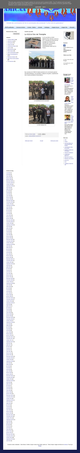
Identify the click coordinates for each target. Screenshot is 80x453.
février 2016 (8, 372)
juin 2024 (8, 210)
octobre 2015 (9, 379)
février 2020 (8, 294)
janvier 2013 (8, 432)
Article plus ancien (54, 140)
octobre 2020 (9, 281)
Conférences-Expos (12, 46)
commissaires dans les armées (69, 148)
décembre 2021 (9, 259)
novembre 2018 (9, 319)
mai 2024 (8, 211)
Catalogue (46, 27)
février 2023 (8, 236)
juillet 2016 (8, 364)
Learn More (38, 7)
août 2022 (8, 246)
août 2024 (8, 207)
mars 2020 (8, 293)
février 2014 (8, 411)
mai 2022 (8, 250)
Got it (44, 7)
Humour (9, 47)
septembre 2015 (9, 380)
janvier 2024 (8, 218)
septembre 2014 (9, 400)
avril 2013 (8, 427)
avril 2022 (8, 252)
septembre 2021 (9, 263)
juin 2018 (8, 327)
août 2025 (8, 187)
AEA (65, 140)
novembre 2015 (9, 377)
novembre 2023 (9, 221)
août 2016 (8, 362)
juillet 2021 (8, 267)
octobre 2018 (9, 320)
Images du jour (55, 27)
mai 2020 (8, 289)
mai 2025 (8, 192)
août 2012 (8, 440)
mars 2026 (8, 176)
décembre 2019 (9, 297)
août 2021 (8, 265)
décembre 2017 (9, 336)
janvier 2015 (8, 393)
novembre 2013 (9, 416)
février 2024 (8, 216)
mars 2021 (8, 273)
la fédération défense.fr (67, 155)
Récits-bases (10, 50)
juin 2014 (8, 405)
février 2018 (8, 333)
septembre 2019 (9, 302)
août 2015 (8, 382)
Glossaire (72, 27)
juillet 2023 (8, 228)
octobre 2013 (9, 418)
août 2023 (8, 226)
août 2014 (8, 401)
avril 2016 (8, 369)
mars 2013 (8, 429)
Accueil (41, 140)
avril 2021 (8, 272)
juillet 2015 (8, 383)
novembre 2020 (9, 280)
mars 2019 (8, 312)
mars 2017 (8, 351)
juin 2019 (8, 307)
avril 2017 (8, 349)
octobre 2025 (9, 184)
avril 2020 (8, 291)
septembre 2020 (9, 283)
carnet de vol (10, 41)
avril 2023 (8, 233)
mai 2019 (8, 309)
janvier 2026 (8, 179)
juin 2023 (8, 229)
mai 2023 (8, 231)
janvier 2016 (8, 374)
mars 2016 (8, 371)
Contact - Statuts (31, 27)
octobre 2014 (9, 398)
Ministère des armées (69, 158)
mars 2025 (8, 195)
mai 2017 (8, 348)
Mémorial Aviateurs (69, 157)
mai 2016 (8, 367)
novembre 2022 (9, 241)
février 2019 (8, 314)
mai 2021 (8, 270)
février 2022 (8, 255)
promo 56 (67, 160)
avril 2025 (8, 194)
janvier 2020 (8, 296)
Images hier (64, 27)
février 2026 (8, 177)
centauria (66, 444)
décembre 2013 (9, 414)
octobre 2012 (9, 437)
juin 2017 (8, 346)
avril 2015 (8, 388)
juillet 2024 (8, 208)
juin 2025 (8, 190)
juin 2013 (8, 424)
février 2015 (8, 392)
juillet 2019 (8, 306)
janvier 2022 (8, 257)
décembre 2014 (9, 395)
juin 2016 (8, 366)
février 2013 (8, 431)
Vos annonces (10, 61)
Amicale (40, 27)
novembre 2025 (9, 182)
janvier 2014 (8, 413)
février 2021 (8, 275)
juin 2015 (8, 385)
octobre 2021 (9, 262)
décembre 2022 (9, 239)
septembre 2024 (9, 205)
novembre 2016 (9, 358)
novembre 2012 (9, 435)
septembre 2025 (9, 185)
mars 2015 (8, 390)
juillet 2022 (8, 247)
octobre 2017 (9, 340)
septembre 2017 (9, 341)
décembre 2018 (9, 317)
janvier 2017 (8, 354)
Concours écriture (20, 27)
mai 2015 (8, 387)
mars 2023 (8, 234)
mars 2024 (8, 215)
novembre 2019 (9, 299)
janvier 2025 (8, 199)
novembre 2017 (9, 338)
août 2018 (8, 323)
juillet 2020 (8, 286)
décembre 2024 (9, 200)
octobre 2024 (9, 203)
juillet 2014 (8, 403)
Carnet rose (10, 44)
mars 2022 (8, 254)
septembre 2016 (9, 361)
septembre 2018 (9, 322)
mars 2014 (8, 409)
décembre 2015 (9, 375)
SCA (66, 162)
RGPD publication (9, 27)
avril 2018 (8, 330)
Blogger (40, 445)
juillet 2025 (8, 189)
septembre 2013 (9, 419)
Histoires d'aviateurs (69, 152)
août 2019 (8, 304)
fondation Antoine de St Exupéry (69, 150)
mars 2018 (8, 332)
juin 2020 (8, 288)
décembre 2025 (9, 181)
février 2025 (8, 197)
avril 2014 (8, 408)
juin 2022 (8, 249)
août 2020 (8, 284)
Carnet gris (10, 42)
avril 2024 (8, 213)
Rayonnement (10, 49)
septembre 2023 (9, 224)
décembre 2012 (9, 434)
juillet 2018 (8, 325)
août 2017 (8, 343)
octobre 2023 (9, 223)
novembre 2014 (9, 396)
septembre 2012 (9, 439)
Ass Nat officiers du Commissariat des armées (69, 144)
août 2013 (8, 421)
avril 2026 (8, 174)
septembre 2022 (9, 244)
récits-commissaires (12, 52)
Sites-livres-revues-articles (13, 58)
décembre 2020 (9, 278)
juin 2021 (8, 268)
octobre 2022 (9, 242)
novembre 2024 (9, 202)
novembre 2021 (9, 260)
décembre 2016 (9, 356)
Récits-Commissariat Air (13, 54)
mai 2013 (8, 426)
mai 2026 (8, 172)
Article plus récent (28, 140)
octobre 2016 (9, 359)
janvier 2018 (8, 335)
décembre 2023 (9, 220)
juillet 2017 (8, 345)
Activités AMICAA (11, 39)
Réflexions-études (11, 57)
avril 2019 (8, 310)
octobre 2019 (9, 301)
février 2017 (8, 353)
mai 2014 (8, 406)
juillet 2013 (8, 422)
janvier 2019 (8, 315)
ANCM (66, 141)
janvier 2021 (8, 276)
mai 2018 (8, 328)
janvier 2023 (8, 237)
